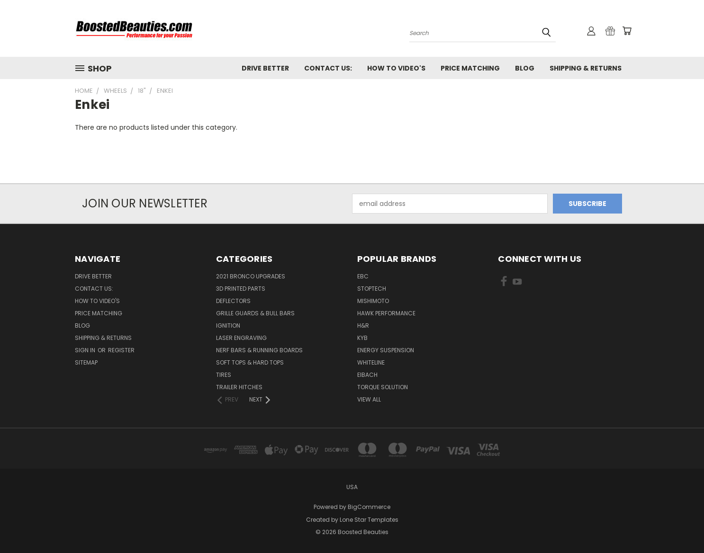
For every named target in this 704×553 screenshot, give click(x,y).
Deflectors (233, 301)
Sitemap (86, 362)
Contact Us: (328, 68)
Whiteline (371, 362)
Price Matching (470, 68)
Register (121, 350)
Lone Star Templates (369, 520)
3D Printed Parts (240, 289)
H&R (363, 325)
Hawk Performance (386, 313)
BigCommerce (369, 507)
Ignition (228, 325)
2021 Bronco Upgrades (250, 276)
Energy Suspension (385, 350)
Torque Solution (382, 387)
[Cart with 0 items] (627, 31)
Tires (223, 375)
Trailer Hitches (239, 387)
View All (369, 399)
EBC (363, 276)
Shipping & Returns (586, 68)
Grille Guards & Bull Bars (255, 313)
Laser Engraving (241, 338)
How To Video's (396, 68)
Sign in (86, 350)
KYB (362, 338)
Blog (524, 68)
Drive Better (265, 68)
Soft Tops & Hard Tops (250, 362)
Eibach (367, 375)
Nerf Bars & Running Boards (259, 350)
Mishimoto (373, 301)
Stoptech (371, 289)
